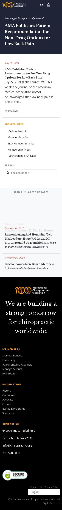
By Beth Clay (11, 111)
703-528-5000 (11, 453)
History (6, 390)
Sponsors (8, 413)
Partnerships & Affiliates (22, 155)
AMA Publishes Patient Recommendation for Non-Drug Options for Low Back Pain (27, 73)
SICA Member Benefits (21, 143)
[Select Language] (44, 492)
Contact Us (36, 487)
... (20, 102)
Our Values (8, 395)
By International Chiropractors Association (26, 246)
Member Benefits (18, 137)
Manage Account (12, 369)
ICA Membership (17, 131)
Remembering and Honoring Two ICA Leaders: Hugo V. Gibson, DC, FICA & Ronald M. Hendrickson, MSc (30, 238)
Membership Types (19, 149)
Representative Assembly (17, 364)
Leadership (9, 360)
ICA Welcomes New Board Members (29, 264)
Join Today (8, 373)
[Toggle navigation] (56, 5)
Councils (7, 404)
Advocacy (7, 399)
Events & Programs (13, 408)
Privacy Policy (52, 487)
